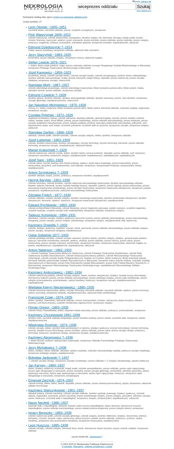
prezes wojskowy (132, 120)
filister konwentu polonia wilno (108, 88)
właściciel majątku (93, 58)
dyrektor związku (106, 238)
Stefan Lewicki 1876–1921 (47, 62)
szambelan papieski (81, 42)
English (136, 1)
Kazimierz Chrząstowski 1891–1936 (54, 315)
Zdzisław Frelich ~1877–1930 (49, 195)
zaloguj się (146, 1)
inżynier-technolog (108, 143)
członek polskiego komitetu (41, 238)
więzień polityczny (140, 361)
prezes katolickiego (81, 120)
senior (31, 398)
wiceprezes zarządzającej (66, 376)
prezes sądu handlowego (127, 278)
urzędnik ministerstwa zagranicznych (74, 303)
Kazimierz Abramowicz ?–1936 (50, 337)
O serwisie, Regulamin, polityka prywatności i (87, 446)
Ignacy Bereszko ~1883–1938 (50, 413)
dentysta (63, 406)
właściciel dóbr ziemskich (87, 50)
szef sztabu (54, 125)
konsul (79, 300)
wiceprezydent (104, 398)
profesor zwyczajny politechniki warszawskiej (108, 123)
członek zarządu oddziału (75, 393)
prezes (67, 30)
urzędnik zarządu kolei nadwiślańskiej (65, 210)
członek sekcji (35, 163)
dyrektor (86, 38)
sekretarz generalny (131, 371)
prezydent (46, 165)
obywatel (105, 78)
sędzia (31, 293)
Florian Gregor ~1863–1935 (48, 307)
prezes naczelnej (67, 396)
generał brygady (103, 118)
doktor (34, 65)
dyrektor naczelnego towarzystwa (87, 198)
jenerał (72, 78)
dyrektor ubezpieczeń (98, 275)
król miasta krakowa (69, 163)
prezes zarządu (46, 220)
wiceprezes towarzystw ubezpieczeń (112, 188)
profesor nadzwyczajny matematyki (62, 340)
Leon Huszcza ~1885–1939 (48, 425)
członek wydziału (60, 135)
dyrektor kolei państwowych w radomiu (71, 328)
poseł (69, 40)
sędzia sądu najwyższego (101, 373)
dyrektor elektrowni (107, 416)
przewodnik (64, 42)
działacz (120, 238)
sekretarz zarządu (141, 396)
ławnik (61, 383)
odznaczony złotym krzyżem (119, 300)
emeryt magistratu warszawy (94, 208)
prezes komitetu (91, 40)
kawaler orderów (36, 185)
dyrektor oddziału (53, 98)
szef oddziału (77, 165)
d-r (37, 108)
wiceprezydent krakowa (108, 165)
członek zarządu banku (58, 75)
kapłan (94, 38)
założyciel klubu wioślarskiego (101, 293)
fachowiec (33, 418)
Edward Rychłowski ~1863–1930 (52, 205)
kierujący (117, 38)
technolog (33, 145)
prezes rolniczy (111, 240)
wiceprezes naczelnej (38, 155)
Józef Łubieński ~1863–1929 (49, 140)
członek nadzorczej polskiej (41, 275)
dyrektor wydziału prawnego (102, 393)
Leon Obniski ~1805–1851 (47, 27)
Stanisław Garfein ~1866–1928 (50, 132)
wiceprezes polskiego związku (42, 353)
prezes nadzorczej (119, 78)
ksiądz (49, 175)
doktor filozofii (37, 340)
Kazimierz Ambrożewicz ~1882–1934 (55, 272)
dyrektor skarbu (89, 238)
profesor (54, 42)
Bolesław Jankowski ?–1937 (48, 357)
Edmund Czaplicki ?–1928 (47, 95)
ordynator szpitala (128, 108)
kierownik (107, 38)
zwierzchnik (64, 80)
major (62, 65)
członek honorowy (37, 183)
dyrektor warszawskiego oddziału (78, 98)
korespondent (89, 300)
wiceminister (73, 243)
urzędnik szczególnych (83, 30)
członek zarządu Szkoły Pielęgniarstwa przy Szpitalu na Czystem (72, 258)
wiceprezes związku (139, 125)
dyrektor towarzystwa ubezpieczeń (121, 198)
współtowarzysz (94, 155)
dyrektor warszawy (104, 98)
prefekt (94, 418)
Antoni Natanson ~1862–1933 (50, 250)
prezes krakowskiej (121, 163)
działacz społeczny (65, 218)
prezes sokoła (104, 318)
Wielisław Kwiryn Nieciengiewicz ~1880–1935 (61, 287)
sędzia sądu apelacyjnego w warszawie (69, 373)
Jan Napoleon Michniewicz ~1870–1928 (57, 105)
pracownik (78, 40)
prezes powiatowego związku (91, 396)
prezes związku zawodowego (69, 220)
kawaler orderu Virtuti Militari (49, 120)
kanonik (32, 330)
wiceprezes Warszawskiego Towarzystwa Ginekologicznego (71, 265)
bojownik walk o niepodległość (42, 406)
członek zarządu (47, 218)
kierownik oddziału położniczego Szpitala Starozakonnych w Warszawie (62, 260)
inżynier (115, 118)
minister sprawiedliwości (90, 368)
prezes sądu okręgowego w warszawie (47, 371)
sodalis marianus (117, 208)
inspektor (60, 228)
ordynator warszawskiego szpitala (104, 351)
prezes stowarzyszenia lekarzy (106, 383)
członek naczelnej (53, 393)
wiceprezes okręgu (59, 333)
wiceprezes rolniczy (74, 58)
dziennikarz (49, 300)
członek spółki (44, 135)
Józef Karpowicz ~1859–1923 (49, 72)
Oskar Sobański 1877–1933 (48, 235)
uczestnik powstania (71, 125)
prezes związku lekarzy (120, 408)
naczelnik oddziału (54, 30)
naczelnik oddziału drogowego (57, 318)
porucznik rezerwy (84, 218)
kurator (139, 38)
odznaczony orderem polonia (42, 278)
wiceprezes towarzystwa (113, 243)
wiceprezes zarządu (48, 80)
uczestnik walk (119, 318)
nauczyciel (51, 40)
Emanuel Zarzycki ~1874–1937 (50, 380)
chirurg (31, 108)
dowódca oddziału (85, 118)
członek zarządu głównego (67, 416)
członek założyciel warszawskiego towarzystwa (86, 183)
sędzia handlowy (76, 280)
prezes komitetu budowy (84, 318)
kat (100, 38)
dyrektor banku (78, 153)
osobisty (83, 240)
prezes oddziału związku (52, 58)
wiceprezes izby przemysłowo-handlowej (58, 421)
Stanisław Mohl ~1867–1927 (48, 85)
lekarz (54, 383)
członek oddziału (36, 198)
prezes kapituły (114, 185)
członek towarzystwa (58, 38)
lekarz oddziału (51, 351)
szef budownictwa (60, 165)
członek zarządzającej (105, 75)
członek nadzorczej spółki (40, 416)
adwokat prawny (36, 393)
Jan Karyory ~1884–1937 (46, 365)
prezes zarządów (75, 371)
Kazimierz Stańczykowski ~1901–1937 (56, 390)
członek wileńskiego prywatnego (43, 88)
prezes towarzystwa (132, 185)
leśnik (77, 228)
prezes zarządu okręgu (123, 330)
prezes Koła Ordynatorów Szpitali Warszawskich (81, 263)
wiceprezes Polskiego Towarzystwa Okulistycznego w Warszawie (59, 68)
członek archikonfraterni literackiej (44, 208)
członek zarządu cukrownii (68, 238)
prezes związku (140, 40)
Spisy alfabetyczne (144, 11)
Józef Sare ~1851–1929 (45, 160)
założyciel (133, 42)
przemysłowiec (60, 280)
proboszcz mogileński (38, 42)
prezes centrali (120, 428)
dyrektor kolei (34, 318)
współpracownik (78, 155)
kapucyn (32, 240)
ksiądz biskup (93, 78)
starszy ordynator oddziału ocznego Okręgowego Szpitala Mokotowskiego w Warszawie (108, 65)
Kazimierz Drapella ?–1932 (47, 225)
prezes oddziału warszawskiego (107, 120)
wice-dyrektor (128, 98)
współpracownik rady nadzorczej (121, 220)
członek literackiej (70, 208)
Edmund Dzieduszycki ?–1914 (50, 47)
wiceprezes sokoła (136, 318)
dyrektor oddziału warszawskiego (44, 78)
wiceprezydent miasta (130, 165)
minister (101, 300)
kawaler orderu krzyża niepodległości (86, 406)
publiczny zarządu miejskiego (136, 351)
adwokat (32, 135)
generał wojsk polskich (136, 238)
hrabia (31, 50)
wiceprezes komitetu (102, 42)
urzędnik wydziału (36, 210)
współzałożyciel (120, 42)
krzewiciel (59, 368)
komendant (33, 58)
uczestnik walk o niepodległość (61, 398)
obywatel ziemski (36, 90)
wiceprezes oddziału (63, 50)
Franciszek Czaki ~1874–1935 (50, 297)
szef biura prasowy (46, 303)
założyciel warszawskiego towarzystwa (79, 190)
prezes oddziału (108, 40)
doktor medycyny (48, 108)
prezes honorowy (140, 290)
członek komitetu (55, 183)
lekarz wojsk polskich (48, 65)
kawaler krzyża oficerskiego (132, 275)
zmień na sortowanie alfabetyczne (70, 17)
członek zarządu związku (82, 135)
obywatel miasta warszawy (77, 310)
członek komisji (35, 383)
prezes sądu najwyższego (132, 368)
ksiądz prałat (129, 38)
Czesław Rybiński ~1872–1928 (50, 115)
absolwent (33, 218)
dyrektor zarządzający (68, 143)
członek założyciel (66, 118)
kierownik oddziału (110, 108)
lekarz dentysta (112, 406)
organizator (144, 108)
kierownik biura (69, 428)
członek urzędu (55, 153)
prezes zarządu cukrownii (53, 243)
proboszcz (66, 175)
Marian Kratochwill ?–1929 (47, 150)
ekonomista (132, 416)
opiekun (61, 40)
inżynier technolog (89, 143)
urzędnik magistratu (136, 208)
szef (132, 153)
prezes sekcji (126, 240)
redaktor (132, 428)
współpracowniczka (56, 100)
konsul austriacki (95, 153)
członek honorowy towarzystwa (43, 290)
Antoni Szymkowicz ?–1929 (48, 172)
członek (32, 143)
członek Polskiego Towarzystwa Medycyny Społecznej (57, 253)
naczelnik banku (36, 30)
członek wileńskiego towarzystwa (76, 88)
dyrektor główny (35, 98)
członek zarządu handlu (82, 75)
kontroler (64, 240)
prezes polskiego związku (101, 278)
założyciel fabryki (84, 145)
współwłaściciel (111, 155)
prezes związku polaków (74, 123)
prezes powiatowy (44, 50)
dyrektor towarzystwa (47, 143)
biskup (43, 75)
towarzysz (140, 153)
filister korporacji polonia (134, 258)
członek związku (89, 416)
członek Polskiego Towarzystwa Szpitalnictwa (106, 253)
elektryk (142, 416)
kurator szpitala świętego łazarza (71, 185)
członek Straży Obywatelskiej (42, 310)
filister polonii (130, 88)
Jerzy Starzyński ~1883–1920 (49, 55)
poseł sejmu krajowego (100, 163)
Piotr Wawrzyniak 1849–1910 (49, 34)
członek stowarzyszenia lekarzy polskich (85, 256)
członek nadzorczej (37, 38)
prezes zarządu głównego (96, 371)
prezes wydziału (124, 40)
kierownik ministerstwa (48, 240)
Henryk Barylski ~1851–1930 (49, 180)
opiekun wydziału (78, 351)
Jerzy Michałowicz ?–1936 (47, 347)
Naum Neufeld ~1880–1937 (48, 403)
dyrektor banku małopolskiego (131, 75)
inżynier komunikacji (119, 328)
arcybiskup (33, 75)
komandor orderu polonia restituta (114, 260)
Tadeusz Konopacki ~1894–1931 (52, 215)
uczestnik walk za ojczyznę (95, 125)
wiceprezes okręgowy (54, 230)
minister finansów (36, 40)
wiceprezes (100, 30)
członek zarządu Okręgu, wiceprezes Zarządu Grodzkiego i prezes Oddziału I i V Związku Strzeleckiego (80, 361)
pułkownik (136, 123)
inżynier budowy (50, 163)
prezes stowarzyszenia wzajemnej (91, 408)
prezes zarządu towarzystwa (80, 188)
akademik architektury (38, 118)
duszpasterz (75, 38)
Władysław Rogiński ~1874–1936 (52, 325)
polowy (67, 120)
